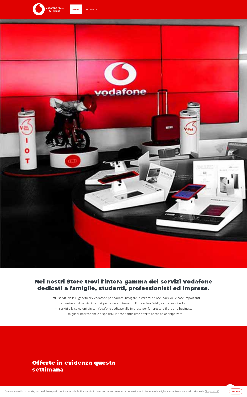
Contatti (91, 9)
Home (75, 9)
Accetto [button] (235, 391)
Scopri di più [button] (212, 391)
